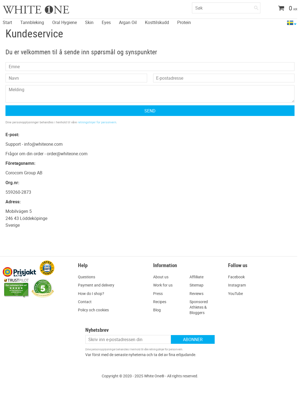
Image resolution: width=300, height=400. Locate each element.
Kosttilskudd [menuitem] (157, 22)
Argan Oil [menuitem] (128, 22)
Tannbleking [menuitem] (32, 22)
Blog (157, 309)
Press (158, 293)
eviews (197, 293)
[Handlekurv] (285, 8)
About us (160, 276)
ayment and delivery (97, 285)
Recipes (159, 301)
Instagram (237, 285)
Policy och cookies (93, 309)
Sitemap (196, 285)
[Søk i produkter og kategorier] (226, 7)
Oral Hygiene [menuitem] (64, 22)
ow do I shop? (92, 293)
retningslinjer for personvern (97, 122)
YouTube (235, 293)
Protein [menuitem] (184, 22)
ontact (86, 301)
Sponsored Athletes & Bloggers (199, 307)
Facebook (236, 276)
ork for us (164, 285)
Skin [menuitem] (89, 22)
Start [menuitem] (7, 22)
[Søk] (256, 7)
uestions (88, 276)
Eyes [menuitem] (106, 22)
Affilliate (196, 276)
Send (150, 111)
